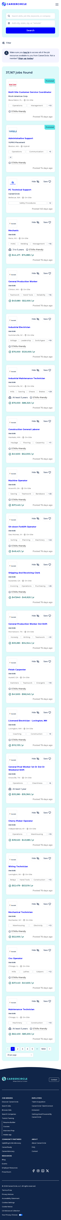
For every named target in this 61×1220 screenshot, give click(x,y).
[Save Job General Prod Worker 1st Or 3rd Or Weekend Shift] (47, 761)
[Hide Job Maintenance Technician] (35, 1003)
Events (4, 1164)
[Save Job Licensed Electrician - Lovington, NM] (47, 715)
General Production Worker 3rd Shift (30, 626)
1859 (43, 1051)
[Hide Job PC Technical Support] (35, 184)
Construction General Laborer (30, 431)
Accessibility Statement (10, 1198)
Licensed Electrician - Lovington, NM (30, 723)
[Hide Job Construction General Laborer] (35, 423)
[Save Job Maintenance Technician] (47, 1003)
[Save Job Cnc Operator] (47, 952)
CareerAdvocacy (8, 1151)
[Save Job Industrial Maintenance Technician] (47, 372)
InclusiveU (35, 1110)
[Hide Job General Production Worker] (35, 275)
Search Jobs (6, 1106)
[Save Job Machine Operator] (47, 474)
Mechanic (30, 232)
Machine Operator (30, 482)
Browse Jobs (6, 1110)
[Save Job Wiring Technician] (47, 860)
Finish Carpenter (30, 671)
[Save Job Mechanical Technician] (47, 906)
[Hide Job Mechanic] (35, 224)
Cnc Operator (30, 960)
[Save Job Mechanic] (47, 224)
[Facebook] (33, 1171)
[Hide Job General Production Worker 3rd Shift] (35, 618)
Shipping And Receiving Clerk (30, 575)
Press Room (6, 1172)
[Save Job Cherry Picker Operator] (47, 815)
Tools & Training (8, 1118)
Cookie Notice (7, 1207)
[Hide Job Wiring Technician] (35, 860)
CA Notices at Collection (11, 1211)
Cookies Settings (8, 1202)
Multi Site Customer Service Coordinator (30, 92)
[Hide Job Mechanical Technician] (35, 906)
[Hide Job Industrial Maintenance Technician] (35, 372)
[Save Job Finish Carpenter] (47, 664)
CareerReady (7, 1147)
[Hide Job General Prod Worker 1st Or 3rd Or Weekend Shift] (35, 761)
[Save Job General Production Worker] (47, 275)
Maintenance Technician (30, 1011)
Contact (54, 1080)
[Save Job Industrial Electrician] (47, 321)
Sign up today (25, 58)
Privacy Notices (7, 1194)
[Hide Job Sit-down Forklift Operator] (35, 521)
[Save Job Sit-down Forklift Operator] (47, 521)
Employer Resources (9, 1168)
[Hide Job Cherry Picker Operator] (35, 815)
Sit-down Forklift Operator (30, 529)
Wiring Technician (30, 868)
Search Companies (9, 1114)
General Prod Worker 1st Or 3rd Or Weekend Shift (30, 771)
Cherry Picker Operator (30, 823)
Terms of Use (7, 1190)
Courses (6, 1126)
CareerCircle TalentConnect (42, 1106)
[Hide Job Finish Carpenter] (35, 664)
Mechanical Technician (30, 914)
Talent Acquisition (38, 1102)
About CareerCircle (39, 1143)
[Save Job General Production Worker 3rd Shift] (47, 618)
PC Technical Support (30, 192)
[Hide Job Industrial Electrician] (35, 321)
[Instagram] (38, 1171)
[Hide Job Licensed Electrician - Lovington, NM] (35, 715)
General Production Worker (30, 283)
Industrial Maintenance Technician (30, 380)
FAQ (33, 1147)
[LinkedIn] (42, 1171)
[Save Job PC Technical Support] (47, 184)
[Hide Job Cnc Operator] (35, 952)
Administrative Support (30, 138)
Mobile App (7, 1135)
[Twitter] (47, 1171)
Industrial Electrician (30, 329)
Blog (4, 1160)
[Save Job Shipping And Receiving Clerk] (47, 567)
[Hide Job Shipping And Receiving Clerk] (35, 567)
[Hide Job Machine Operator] (35, 474)
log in (26, 52)
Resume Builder (9, 1122)
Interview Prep (8, 1130)
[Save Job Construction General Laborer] (47, 423)
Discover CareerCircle (10, 1102)
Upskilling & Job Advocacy (11, 1143)
